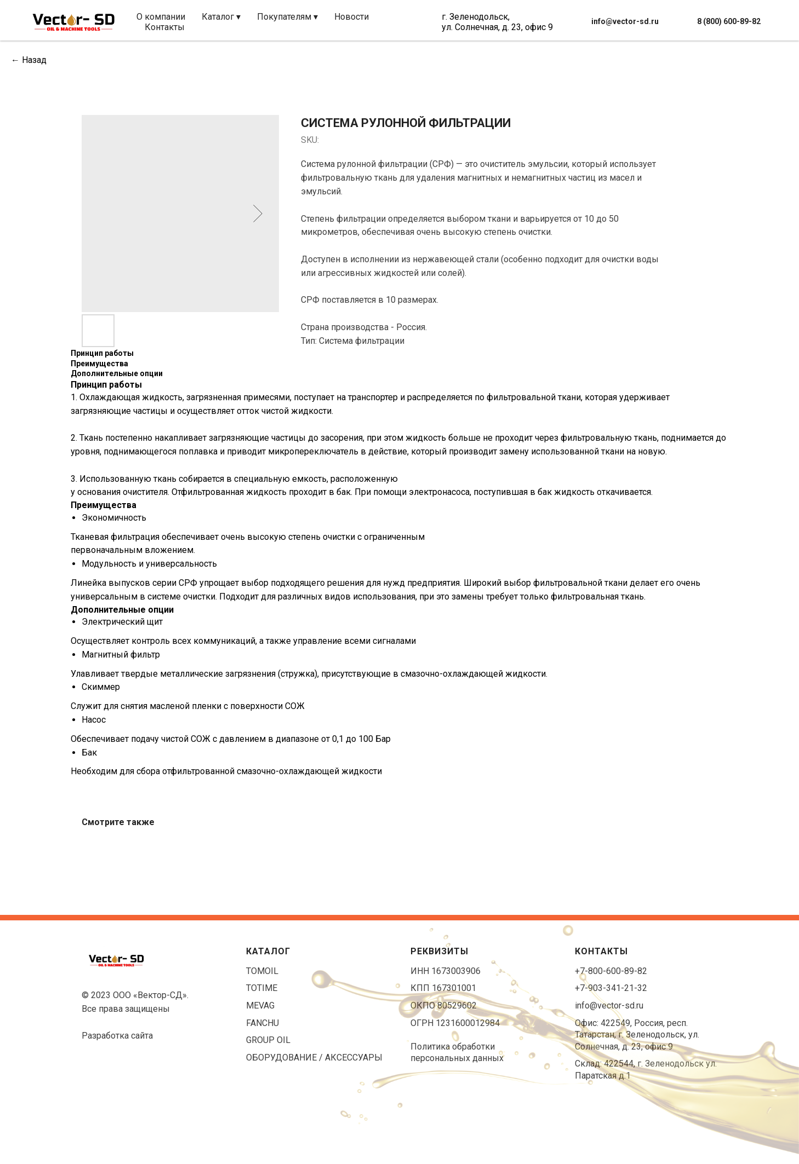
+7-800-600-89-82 (611, 971)
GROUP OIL (268, 1040)
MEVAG (260, 1005)
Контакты (165, 27)
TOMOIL (262, 971)
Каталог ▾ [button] (221, 16)
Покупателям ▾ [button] (287, 16)
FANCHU (262, 1023)
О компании (160, 16)
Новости (351, 16)
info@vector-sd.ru (609, 1005)
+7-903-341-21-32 (611, 988)
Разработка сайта (117, 1035)
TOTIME (261, 988)
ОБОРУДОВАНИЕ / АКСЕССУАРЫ (314, 1057)
